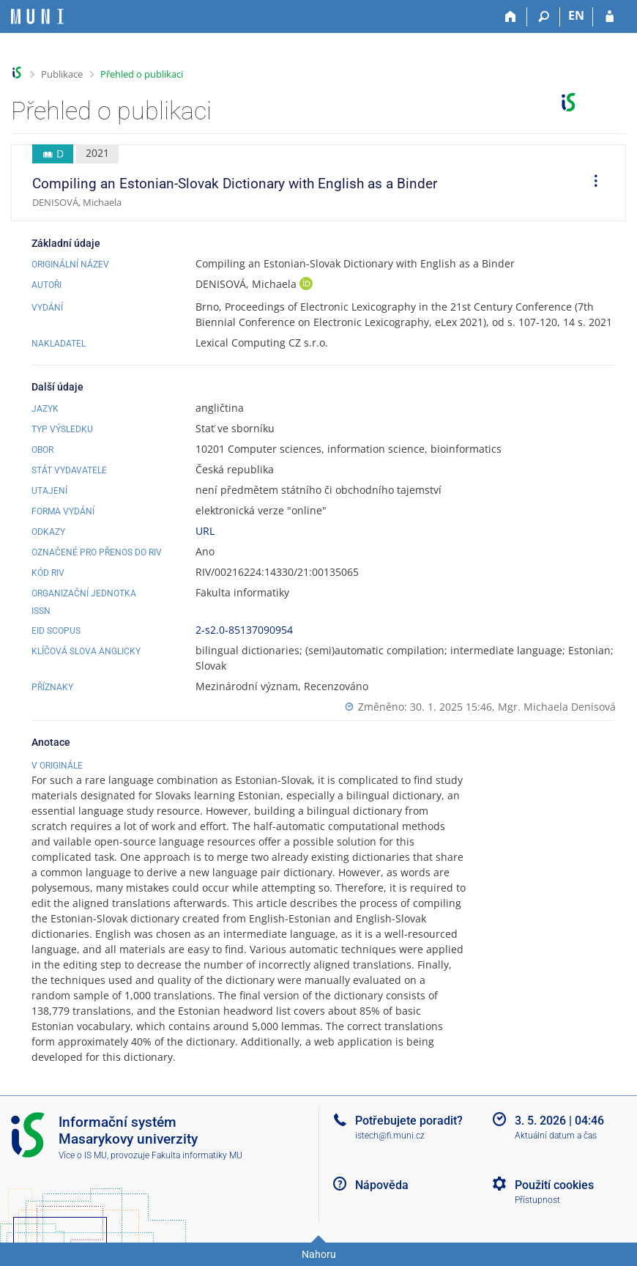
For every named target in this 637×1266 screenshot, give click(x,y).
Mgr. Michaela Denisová (557, 707)
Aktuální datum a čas (556, 1135)
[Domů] (510, 16)
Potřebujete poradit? (409, 1121)
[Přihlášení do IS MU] (609, 16)
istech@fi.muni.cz (390, 1135)
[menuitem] (591, 183)
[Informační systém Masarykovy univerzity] (37, 16)
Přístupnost (537, 1200)
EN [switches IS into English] (576, 15)
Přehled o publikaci (141, 74)
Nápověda (382, 1185)
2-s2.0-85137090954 (244, 630)
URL (205, 531)
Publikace (62, 74)
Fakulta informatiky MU (197, 1155)
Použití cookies (554, 1185)
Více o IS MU (83, 1155)
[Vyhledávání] (543, 16)
